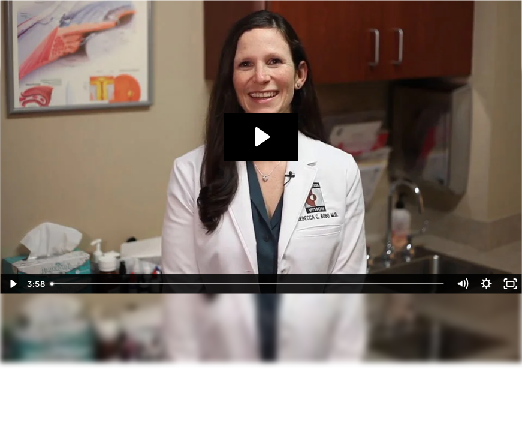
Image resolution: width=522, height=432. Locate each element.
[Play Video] (12, 284)
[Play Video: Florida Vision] (261, 137)
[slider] (248, 284)
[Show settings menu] (486, 284)
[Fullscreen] (510, 284)
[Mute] (462, 284)
